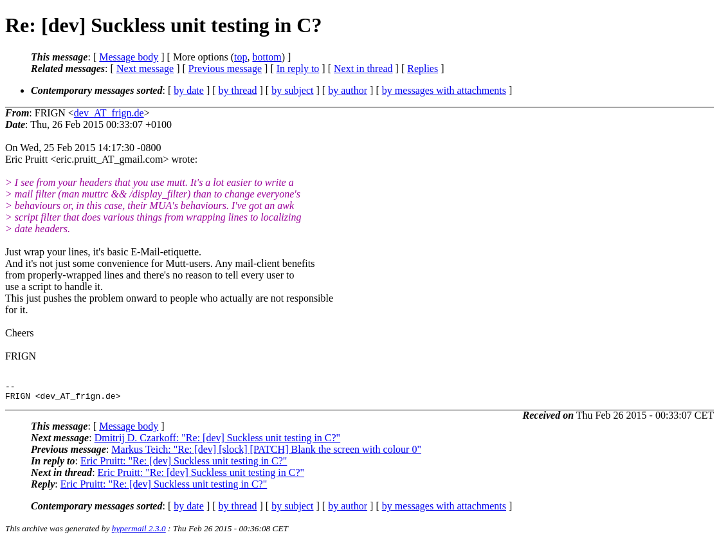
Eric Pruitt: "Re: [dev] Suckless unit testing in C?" (183, 464)
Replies (422, 68)
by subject (292, 90)
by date (189, 90)
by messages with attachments (444, 90)
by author (347, 90)
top (240, 56)
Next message (145, 68)
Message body (128, 56)
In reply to (298, 68)
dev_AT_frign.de (109, 112)
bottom (266, 56)
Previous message (225, 68)
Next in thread (363, 68)
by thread (238, 90)
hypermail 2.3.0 (139, 532)
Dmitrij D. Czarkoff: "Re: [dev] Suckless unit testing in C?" (218, 441)
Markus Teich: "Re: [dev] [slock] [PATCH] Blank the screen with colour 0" (266, 453)
